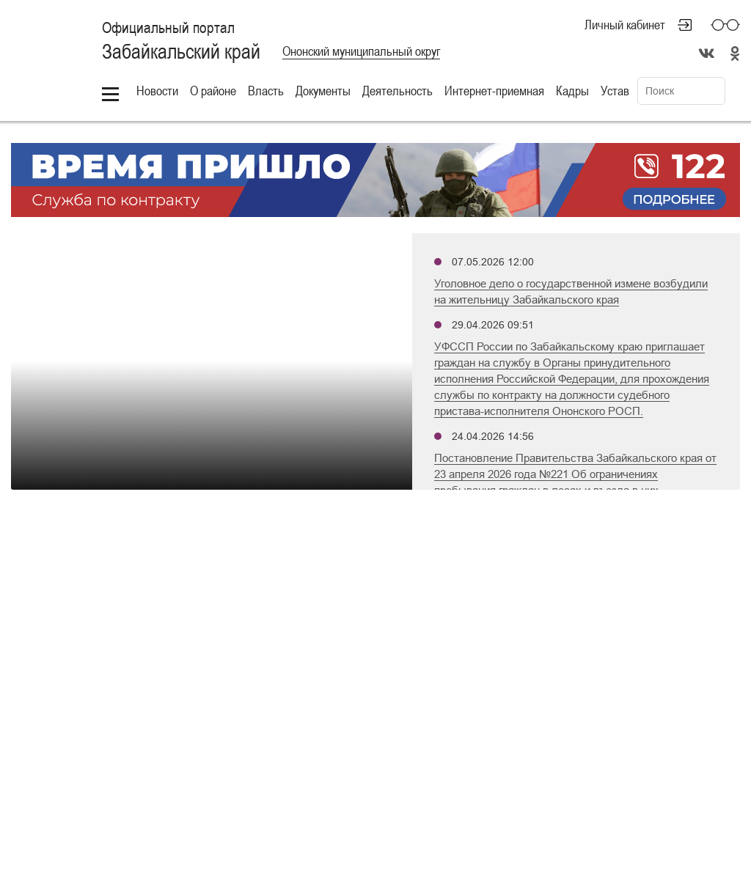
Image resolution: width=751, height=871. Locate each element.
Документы (323, 90)
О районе (213, 90)
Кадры (572, 90)
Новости (157, 90)
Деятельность (397, 90)
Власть (266, 90)
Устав (615, 90)
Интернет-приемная (494, 90)
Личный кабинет (625, 25)
